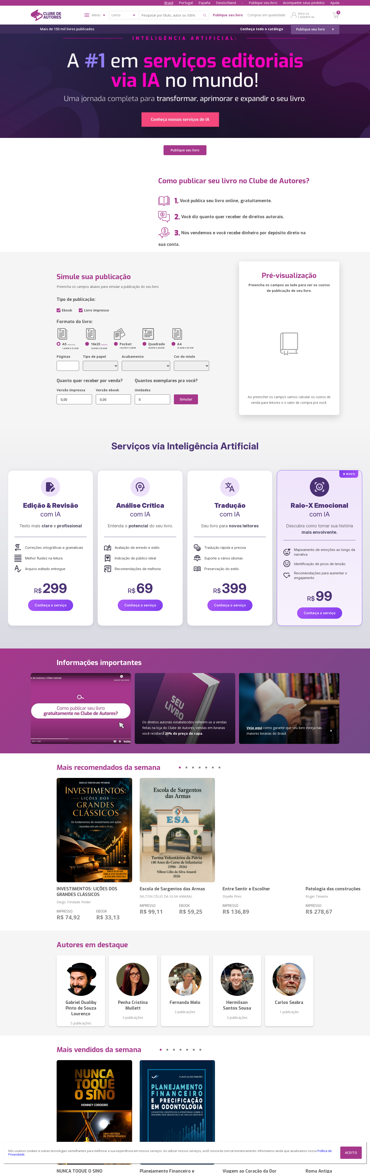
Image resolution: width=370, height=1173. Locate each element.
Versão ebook (107, 389)
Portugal (186, 2)
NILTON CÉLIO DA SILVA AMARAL (166, 895)
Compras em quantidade (266, 15)
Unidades (143, 389)
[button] (171, 767)
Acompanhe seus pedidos (304, 2)
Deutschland (226, 2)
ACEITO (351, 1152)
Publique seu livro (263, 2)
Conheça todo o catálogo (261, 29)
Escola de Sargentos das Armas (172, 888)
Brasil (168, 2)
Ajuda (334, 2)
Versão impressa (71, 389)
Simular (186, 399)
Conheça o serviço (51, 605)
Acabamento (133, 356)
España (204, 2)
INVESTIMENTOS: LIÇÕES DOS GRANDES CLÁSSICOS (87, 891)
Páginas (63, 356)
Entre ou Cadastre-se (306, 15)
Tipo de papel (94, 356)
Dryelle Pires (232, 895)
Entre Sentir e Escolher (246, 888)
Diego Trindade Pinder (74, 901)
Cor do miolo (184, 356)
